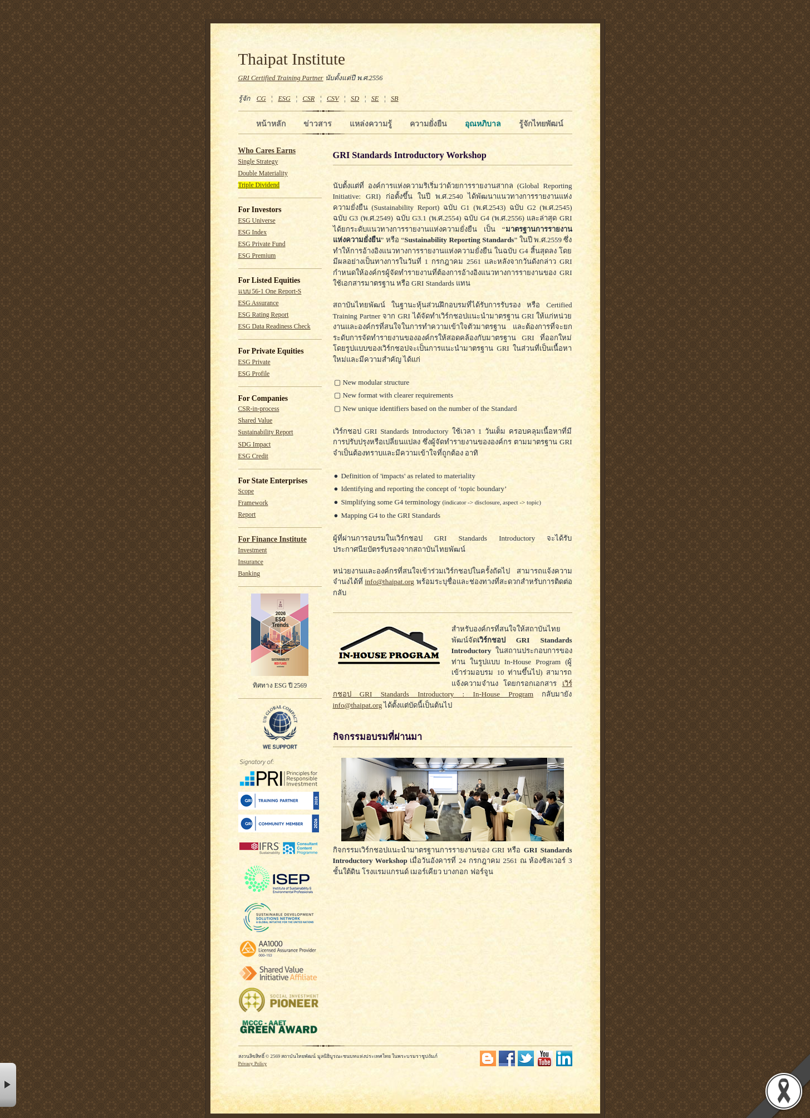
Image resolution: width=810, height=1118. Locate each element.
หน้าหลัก (271, 123)
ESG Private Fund (262, 244)
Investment (252, 550)
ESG (284, 98)
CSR (308, 98)
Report (247, 514)
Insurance (250, 562)
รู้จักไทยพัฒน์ (541, 123)
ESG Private (254, 362)
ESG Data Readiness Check (274, 326)
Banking (249, 573)
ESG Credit (253, 456)
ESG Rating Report (263, 314)
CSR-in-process (258, 409)
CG (261, 98)
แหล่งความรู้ (371, 123)
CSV (333, 98)
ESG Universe (257, 220)
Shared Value (255, 420)
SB (395, 98)
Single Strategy (258, 161)
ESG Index (252, 232)
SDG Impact (254, 444)
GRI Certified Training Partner (280, 78)
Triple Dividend (259, 185)
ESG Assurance (258, 303)
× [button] (8, 1085)
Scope (246, 491)
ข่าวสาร (317, 123)
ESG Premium (257, 255)
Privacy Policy (252, 1063)
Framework (253, 503)
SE (375, 98)
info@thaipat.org (389, 581)
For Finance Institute (272, 539)
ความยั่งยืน (428, 123)
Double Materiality (263, 173)
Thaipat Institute (292, 59)
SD (355, 98)
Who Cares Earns (267, 150)
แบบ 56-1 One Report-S (270, 291)
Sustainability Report (265, 432)
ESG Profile (254, 373)
